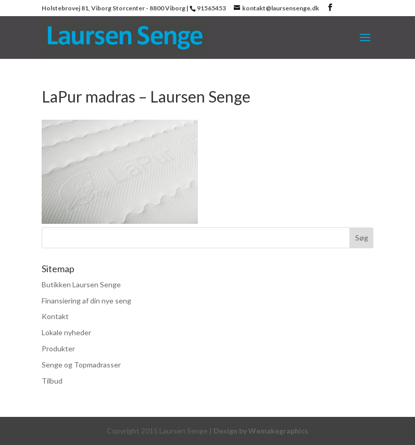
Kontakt (55, 316)
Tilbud (52, 380)
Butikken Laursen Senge (81, 284)
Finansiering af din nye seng (86, 300)
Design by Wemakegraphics (260, 430)
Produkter (58, 348)
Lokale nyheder (66, 332)
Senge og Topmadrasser (81, 364)
